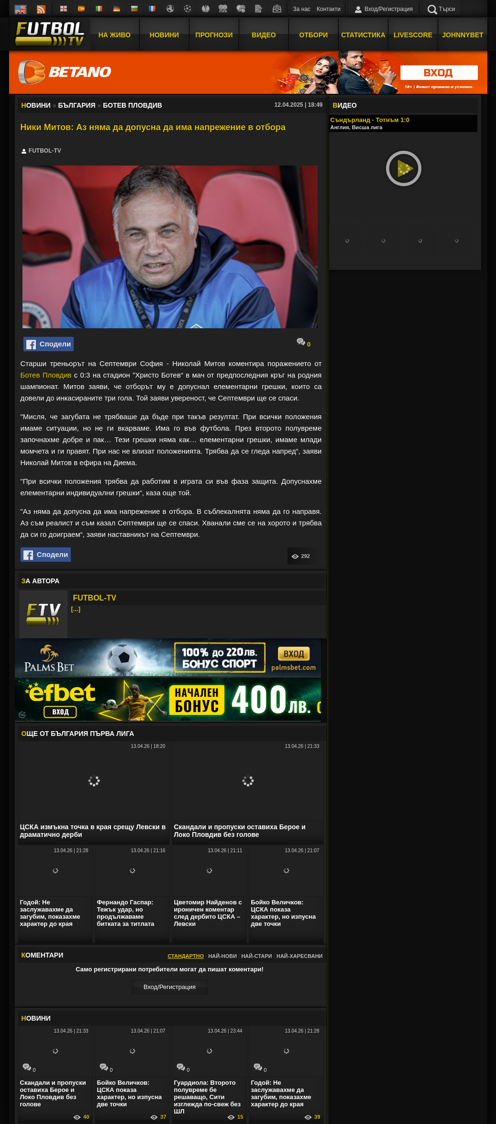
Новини (164, 35)
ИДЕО (345, 105)
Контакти (329, 9)
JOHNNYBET (462, 35)
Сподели (48, 344)
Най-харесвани (299, 956)
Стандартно (185, 956)
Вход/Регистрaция (169, 986)
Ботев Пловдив (46, 375)
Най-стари (256, 956)
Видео (264, 35)
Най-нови (222, 956)
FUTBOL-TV (95, 598)
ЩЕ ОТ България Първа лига (78, 733)
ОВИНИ (36, 1018)
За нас (302, 9)
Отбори (313, 35)
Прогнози (214, 35)
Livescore (413, 35)
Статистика (363, 35)
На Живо (115, 35)
